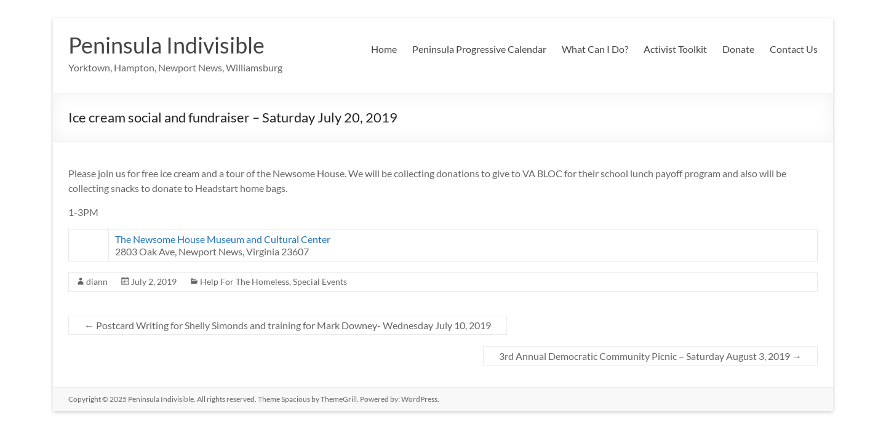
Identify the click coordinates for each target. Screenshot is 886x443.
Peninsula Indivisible (166, 44)
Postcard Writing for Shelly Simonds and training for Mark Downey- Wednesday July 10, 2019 (287, 325)
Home (384, 49)
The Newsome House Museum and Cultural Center (222, 239)
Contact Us (794, 49)
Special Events (320, 281)
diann (97, 281)
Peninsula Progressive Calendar (479, 49)
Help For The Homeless (244, 281)
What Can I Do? (595, 49)
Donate (738, 49)
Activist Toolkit (675, 49)
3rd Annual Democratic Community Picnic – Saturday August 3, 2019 (650, 356)
